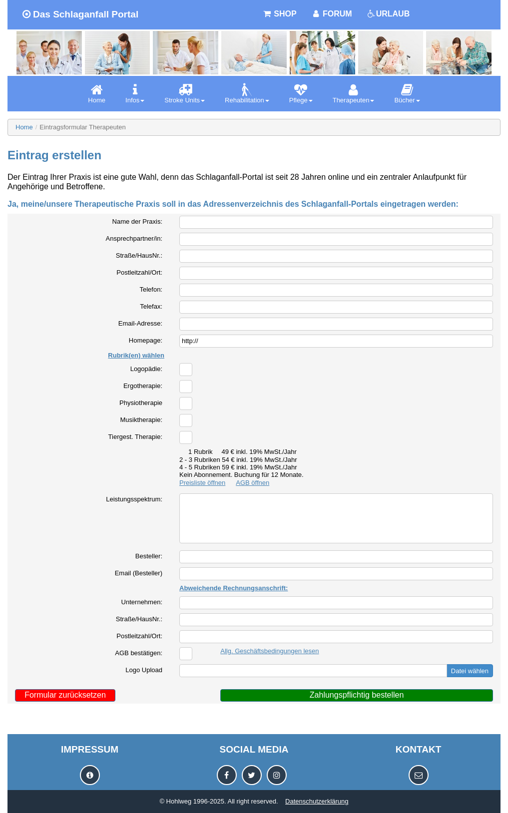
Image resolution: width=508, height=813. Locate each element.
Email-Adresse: (140, 323)
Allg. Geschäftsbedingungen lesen (269, 651)
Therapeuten (354, 93)
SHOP (280, 13)
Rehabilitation (247, 93)
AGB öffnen (252, 482)
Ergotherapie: (142, 386)
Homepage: (145, 340)
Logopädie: (146, 369)
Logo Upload (143, 670)
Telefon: (150, 289)
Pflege (301, 93)
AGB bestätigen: (138, 653)
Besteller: (148, 556)
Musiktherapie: (141, 419)
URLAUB (388, 13)
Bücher (407, 93)
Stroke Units (184, 93)
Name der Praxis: (137, 221)
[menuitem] (96, 93)
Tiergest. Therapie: (135, 436)
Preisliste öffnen (202, 482)
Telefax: (151, 306)
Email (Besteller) (138, 573)
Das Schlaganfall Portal (80, 14)
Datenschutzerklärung (316, 801)
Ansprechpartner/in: (134, 238)
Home (96, 93)
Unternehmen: (141, 602)
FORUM (332, 13)
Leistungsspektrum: (134, 499)
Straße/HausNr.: (139, 255)
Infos (134, 93)
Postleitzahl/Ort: (139, 272)
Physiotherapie (140, 402)
